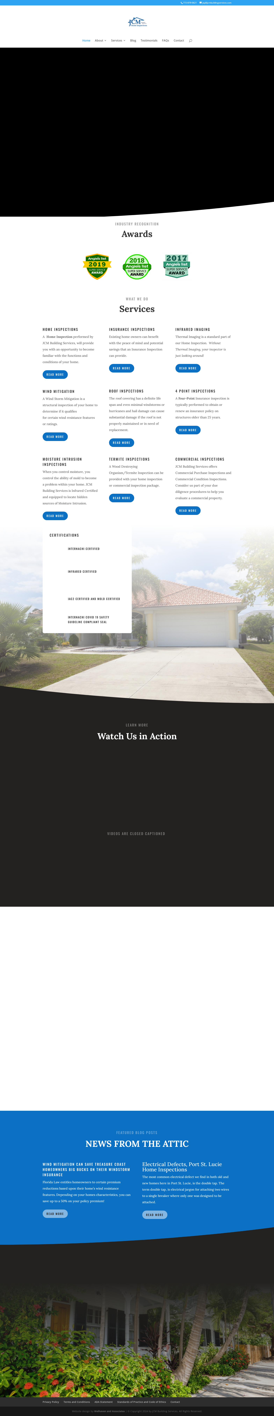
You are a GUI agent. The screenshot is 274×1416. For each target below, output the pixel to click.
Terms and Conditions (77, 1402)
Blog (133, 40)
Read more (55, 374)
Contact (179, 40)
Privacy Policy (51, 1402)
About (99, 40)
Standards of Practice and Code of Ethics (141, 1402)
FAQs (165, 40)
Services (116, 40)
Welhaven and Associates (109, 1411)
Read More (55, 1214)
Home (86, 40)
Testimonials (149, 40)
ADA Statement (104, 1402)
